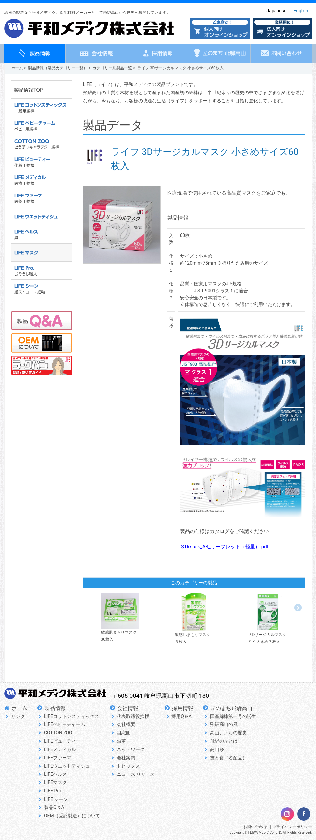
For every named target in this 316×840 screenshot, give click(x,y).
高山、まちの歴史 (228, 732)
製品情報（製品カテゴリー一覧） (57, 68)
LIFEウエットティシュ (67, 766)
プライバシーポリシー (292, 827)
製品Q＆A (54, 807)
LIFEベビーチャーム (64, 724)
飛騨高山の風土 (226, 724)
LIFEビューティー (62, 741)
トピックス (128, 766)
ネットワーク (131, 749)
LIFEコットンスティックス (71, 716)
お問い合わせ (255, 827)
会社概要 (126, 724)
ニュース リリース (136, 774)
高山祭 (217, 749)
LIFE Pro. (53, 790)
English (300, 10)
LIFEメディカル (60, 749)
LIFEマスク (55, 782)
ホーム (17, 68)
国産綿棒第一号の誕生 (233, 716)
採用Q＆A (181, 716)
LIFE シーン (56, 799)
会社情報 (127, 708)
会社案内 (126, 757)
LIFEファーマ (57, 757)
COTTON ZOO (58, 732)
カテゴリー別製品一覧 (112, 68)
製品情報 (55, 708)
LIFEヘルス (55, 774)
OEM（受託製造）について (72, 815)
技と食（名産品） (228, 757)
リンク (18, 716)
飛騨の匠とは (224, 741)
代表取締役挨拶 (133, 716)
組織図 (124, 732)
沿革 (121, 741)
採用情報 (182, 708)
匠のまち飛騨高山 (231, 708)
